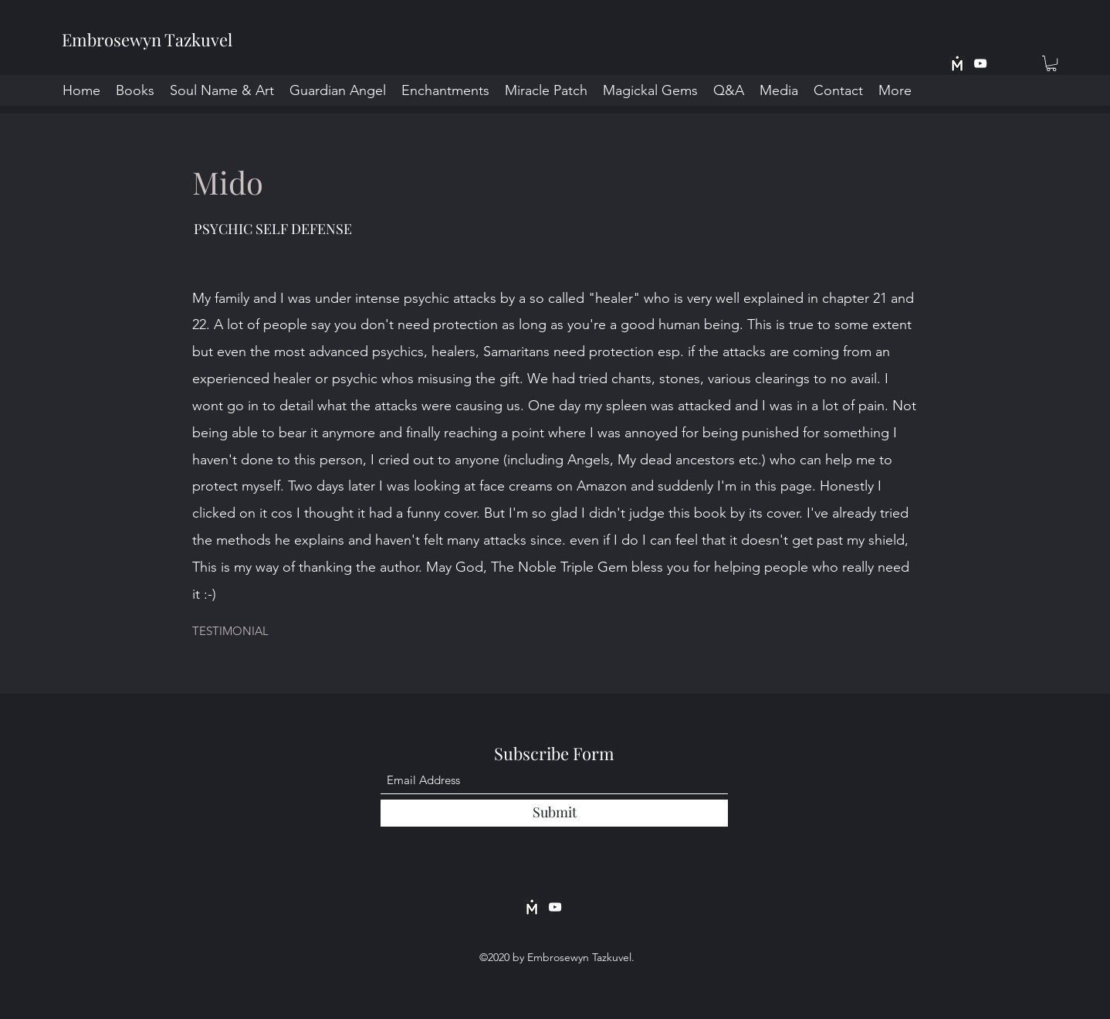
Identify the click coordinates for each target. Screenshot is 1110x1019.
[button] (1051, 63)
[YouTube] (980, 63)
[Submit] (554, 813)
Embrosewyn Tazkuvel (147, 39)
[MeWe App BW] (957, 63)
